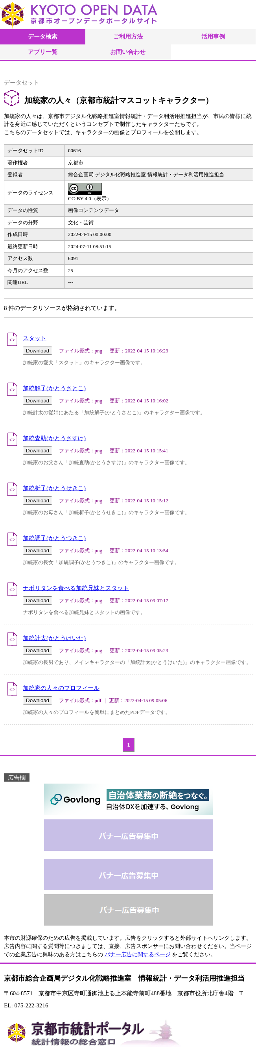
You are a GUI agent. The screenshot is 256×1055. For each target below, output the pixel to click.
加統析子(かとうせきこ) (54, 488)
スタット (34, 338)
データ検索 (42, 36)
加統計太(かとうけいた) (54, 637)
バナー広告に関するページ (138, 954)
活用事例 (213, 36)
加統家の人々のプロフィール (61, 687)
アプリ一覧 (42, 51)
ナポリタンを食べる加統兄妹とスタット (76, 588)
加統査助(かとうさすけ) (54, 438)
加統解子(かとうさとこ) (54, 388)
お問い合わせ (127, 51)
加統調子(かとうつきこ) (54, 538)
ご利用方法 (128, 36)
